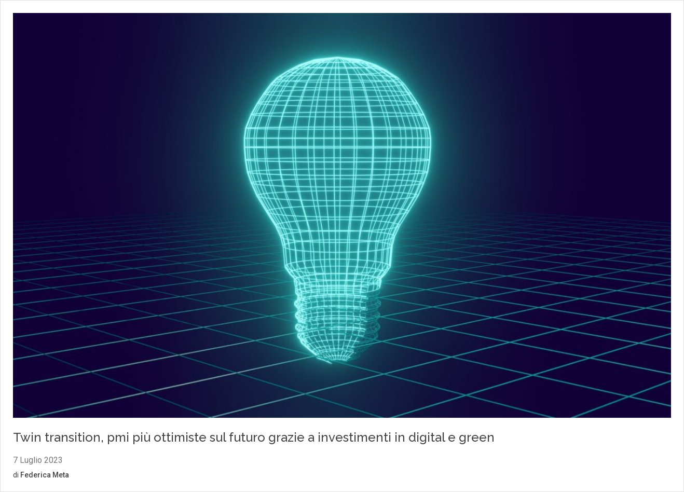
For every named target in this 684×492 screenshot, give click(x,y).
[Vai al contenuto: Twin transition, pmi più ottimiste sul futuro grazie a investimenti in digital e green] (342, 217)
